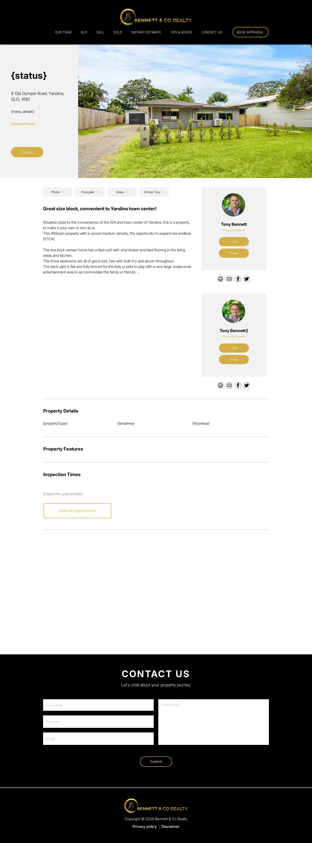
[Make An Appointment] (77, 510)
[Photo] (57, 191)
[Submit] (156, 761)
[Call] (234, 241)
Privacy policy (144, 826)
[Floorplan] (89, 191)
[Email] (234, 253)
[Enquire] (27, 152)
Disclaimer (171, 826)
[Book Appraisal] (251, 32)
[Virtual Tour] (154, 191)
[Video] (122, 191)
